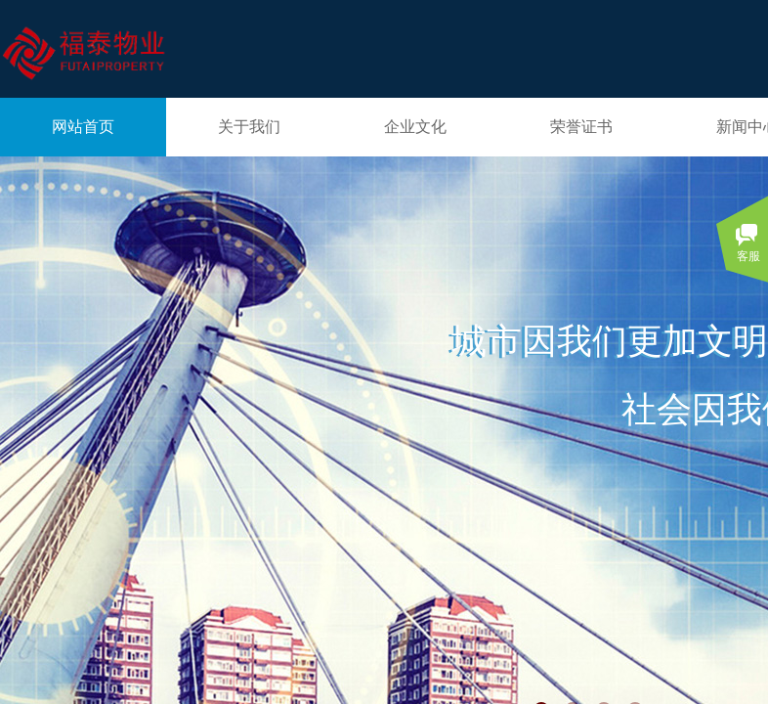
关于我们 (249, 126)
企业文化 (415, 126)
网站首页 (83, 126)
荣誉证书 (581, 126)
